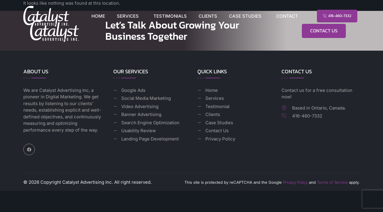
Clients (208, 16)
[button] (129, 16)
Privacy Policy (295, 182)
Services (128, 16)
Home (98, 16)
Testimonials (170, 16)
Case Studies (245, 16)
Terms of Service (332, 182)
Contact (287, 16)
